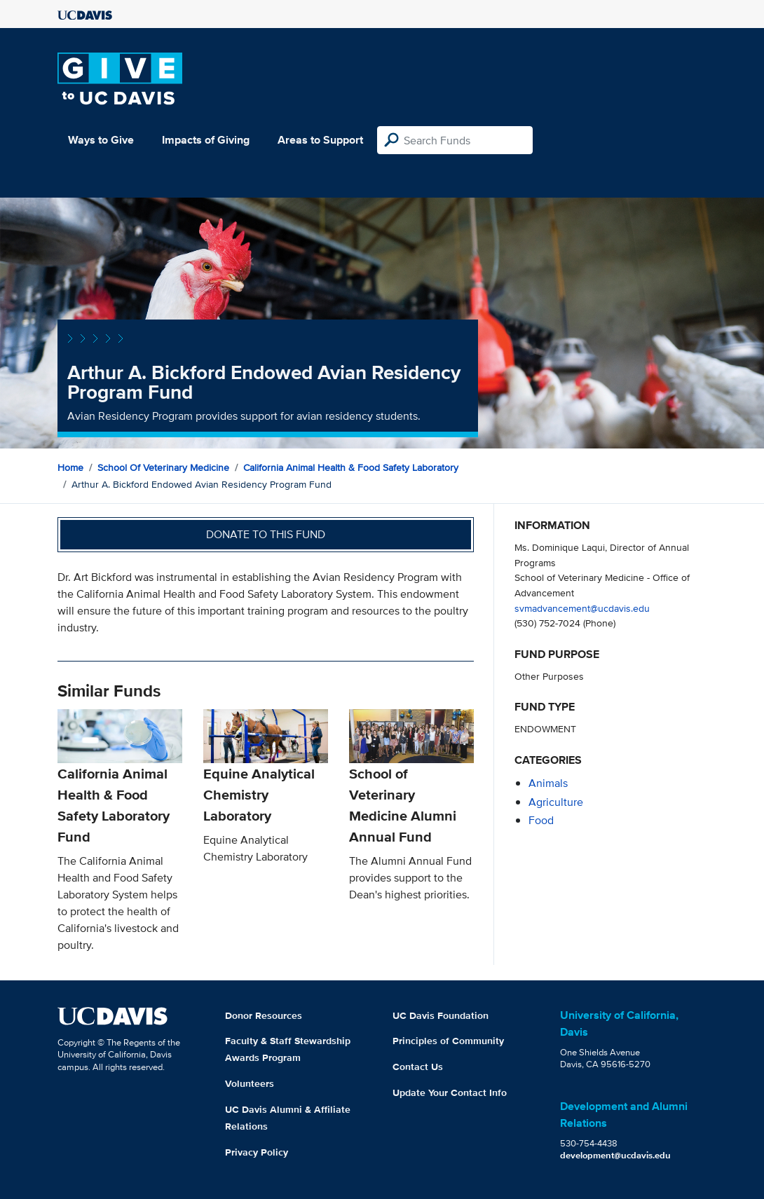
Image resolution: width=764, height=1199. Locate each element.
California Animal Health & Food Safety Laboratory (350, 467)
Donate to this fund (265, 534)
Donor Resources (263, 1015)
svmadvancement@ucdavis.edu (582, 608)
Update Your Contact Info (450, 1092)
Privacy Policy (256, 1152)
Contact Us (418, 1067)
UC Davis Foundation (441, 1015)
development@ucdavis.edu (615, 1155)
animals (548, 783)
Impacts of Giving (206, 140)
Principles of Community (448, 1041)
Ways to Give (101, 140)
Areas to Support (320, 140)
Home (70, 467)
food (541, 820)
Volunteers (249, 1083)
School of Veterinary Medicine (163, 467)
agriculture (555, 802)
